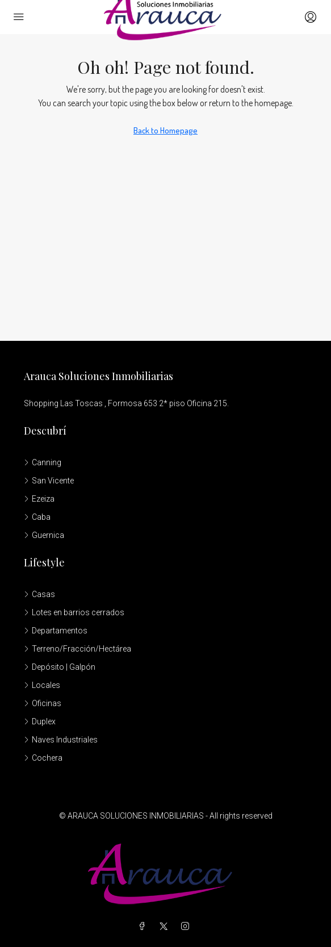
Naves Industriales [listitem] (61, 739)
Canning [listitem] (42, 462)
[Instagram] (187, 926)
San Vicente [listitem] (49, 480)
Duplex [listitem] (40, 721)
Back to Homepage (165, 130)
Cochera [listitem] (43, 757)
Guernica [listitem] (44, 535)
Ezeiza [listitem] (39, 498)
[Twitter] (166, 926)
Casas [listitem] (39, 594)
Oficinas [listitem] (42, 703)
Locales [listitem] (42, 685)
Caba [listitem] (37, 517)
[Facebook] (144, 926)
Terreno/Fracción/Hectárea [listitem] (77, 648)
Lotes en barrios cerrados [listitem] (74, 612)
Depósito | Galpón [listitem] (59, 666)
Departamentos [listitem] (55, 630)
